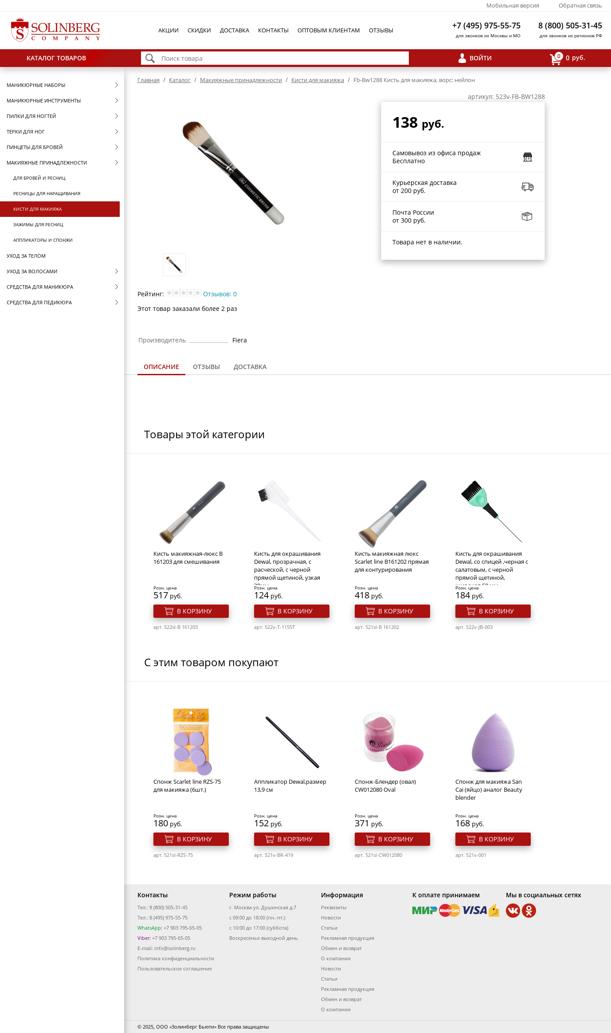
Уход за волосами (32, 271)
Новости (331, 917)
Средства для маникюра (40, 286)
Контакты (273, 30)
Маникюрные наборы (36, 85)
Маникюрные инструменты (44, 100)
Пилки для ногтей (31, 116)
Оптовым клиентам (329, 30)
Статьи (329, 927)
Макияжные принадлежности (47, 162)
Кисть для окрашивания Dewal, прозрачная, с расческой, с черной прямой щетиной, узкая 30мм (287, 569)
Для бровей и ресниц (39, 178)
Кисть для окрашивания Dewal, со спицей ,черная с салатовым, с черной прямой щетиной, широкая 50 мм (491, 569)
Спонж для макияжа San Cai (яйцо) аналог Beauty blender (488, 789)
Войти (481, 58)
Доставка (234, 30)
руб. (567, 58)
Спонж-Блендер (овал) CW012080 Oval (385, 785)
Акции (168, 30)
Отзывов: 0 (220, 294)
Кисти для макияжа (37, 209)
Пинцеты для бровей (35, 147)
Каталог (180, 80)
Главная (148, 80)
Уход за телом (26, 255)
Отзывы (381, 30)
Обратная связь (580, 5)
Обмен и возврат (341, 948)
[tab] (161, 367)
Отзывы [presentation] (206, 366)
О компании (336, 958)
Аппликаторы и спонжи (43, 240)
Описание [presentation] (161, 366)
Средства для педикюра (39, 302)
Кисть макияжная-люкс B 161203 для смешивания (188, 558)
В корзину (194, 611)
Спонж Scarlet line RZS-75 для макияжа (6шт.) (187, 785)
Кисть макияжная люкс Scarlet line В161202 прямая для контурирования (392, 561)
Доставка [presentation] (250, 366)
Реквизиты (333, 907)
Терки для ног (26, 131)
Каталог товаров (56, 58)
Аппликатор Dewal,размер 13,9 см (290, 785)
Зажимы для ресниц (38, 224)
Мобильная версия (512, 5)
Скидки (199, 30)
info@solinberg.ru (175, 948)
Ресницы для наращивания (46, 193)
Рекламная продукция (347, 938)
